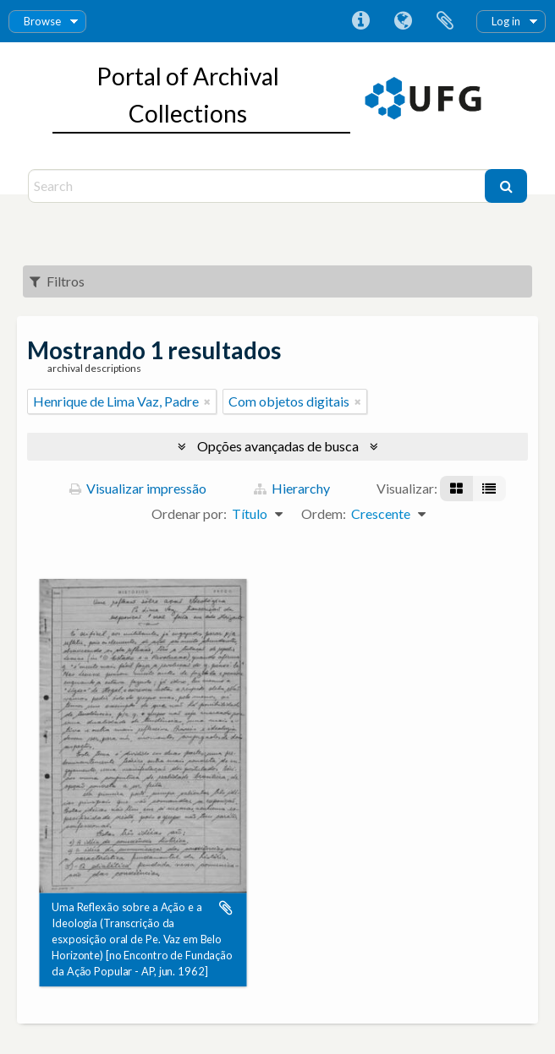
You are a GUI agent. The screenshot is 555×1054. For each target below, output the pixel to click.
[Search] (258, 186)
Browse (42, 21)
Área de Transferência (445, 21)
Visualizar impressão (137, 488)
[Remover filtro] (207, 401)
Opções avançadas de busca (278, 446)
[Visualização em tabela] (489, 488)
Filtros (57, 281)
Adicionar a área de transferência (225, 907)
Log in (506, 21)
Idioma (403, 21)
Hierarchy (292, 488)
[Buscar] (506, 186)
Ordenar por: (189, 513)
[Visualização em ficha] (456, 488)
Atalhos (360, 21)
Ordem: (323, 513)
